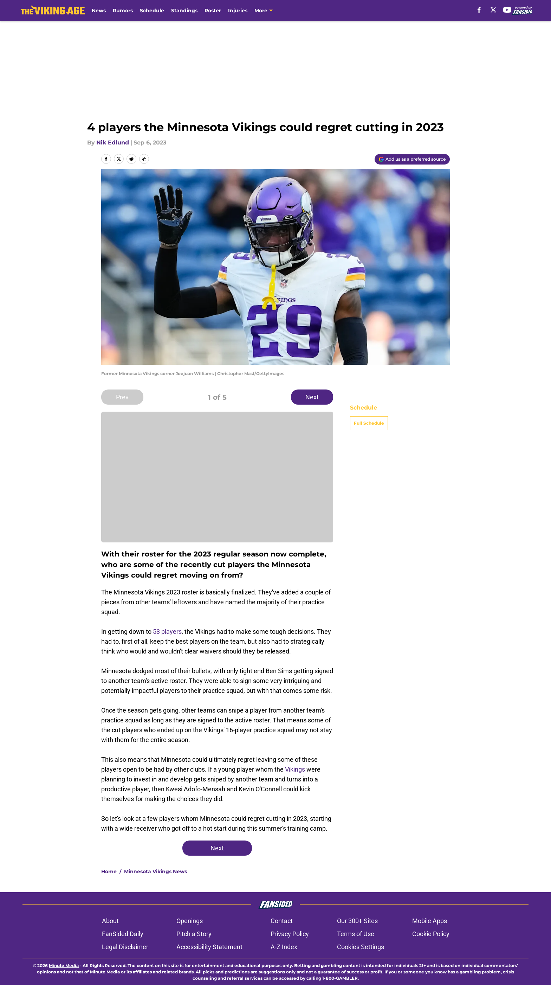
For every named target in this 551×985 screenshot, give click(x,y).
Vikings (295, 769)
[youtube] (507, 10)
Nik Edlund (112, 142)
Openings (189, 921)
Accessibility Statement (209, 947)
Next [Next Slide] (312, 397)
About (110, 921)
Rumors (123, 10)
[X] (493, 10)
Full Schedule (369, 423)
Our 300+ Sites (357, 921)
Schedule (152, 10)
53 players (167, 631)
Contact (282, 921)
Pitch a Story (194, 934)
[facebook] (479, 10)
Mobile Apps (429, 921)
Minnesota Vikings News (155, 871)
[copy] (144, 159)
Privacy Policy (290, 934)
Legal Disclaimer (125, 947)
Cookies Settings (360, 947)
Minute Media (64, 965)
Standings (184, 10)
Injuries (237, 10)
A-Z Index (284, 947)
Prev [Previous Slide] (122, 397)
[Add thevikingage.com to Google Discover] (412, 159)
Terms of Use (355, 934)
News (99, 10)
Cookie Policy (430, 934)
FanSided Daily (122, 934)
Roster (213, 10)
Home (109, 871)
